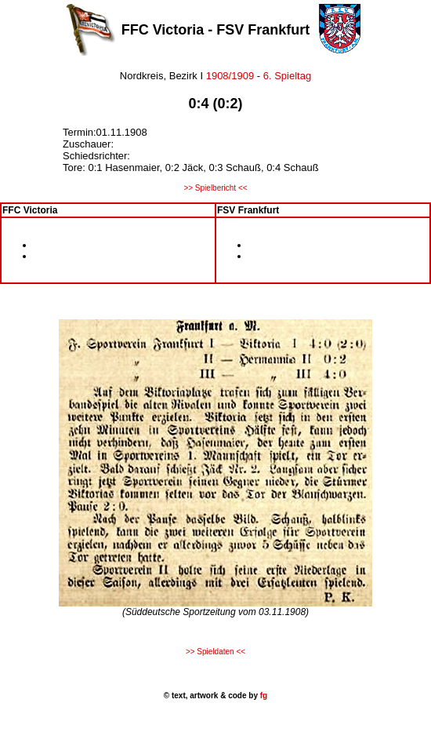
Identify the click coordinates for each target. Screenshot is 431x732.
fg (262, 695)
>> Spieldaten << (215, 651)
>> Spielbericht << (215, 188)
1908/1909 (228, 76)
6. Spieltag (287, 76)
